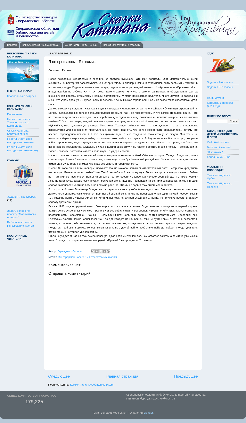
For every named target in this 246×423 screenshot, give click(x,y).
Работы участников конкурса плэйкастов (20, 224)
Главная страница (122, 376)
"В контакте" (215, 152)
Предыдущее (186, 376)
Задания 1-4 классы (220, 82)
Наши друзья (215, 97)
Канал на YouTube (218, 157)
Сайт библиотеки (218, 142)
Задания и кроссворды (21, 196)
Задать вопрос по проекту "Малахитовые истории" (22, 214)
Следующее (59, 376)
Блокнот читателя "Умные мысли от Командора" (18, 122)
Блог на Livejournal (219, 147)
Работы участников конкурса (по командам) (22, 148)
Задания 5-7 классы (220, 87)
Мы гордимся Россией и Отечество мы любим (87, 257)
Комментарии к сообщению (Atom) (92, 384)
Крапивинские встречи (21, 96)
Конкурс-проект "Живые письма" (40, 45)
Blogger (148, 412)
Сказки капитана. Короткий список (18, 132)
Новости (12, 45)
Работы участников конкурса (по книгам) (20, 140)
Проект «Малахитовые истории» (121, 45)
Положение (14, 114)
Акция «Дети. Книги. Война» (81, 45)
